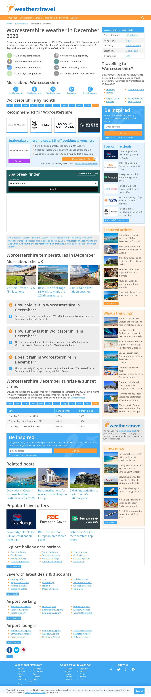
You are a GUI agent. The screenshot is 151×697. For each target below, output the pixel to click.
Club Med (78, 592)
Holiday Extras (80, 583)
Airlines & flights (19, 589)
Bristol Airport (18, 616)
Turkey (83, 680)
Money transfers (136, 98)
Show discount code (80, 163)
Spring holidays (50, 555)
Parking (68, 680)
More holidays (14, 570)
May (41, 105)
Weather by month (34, 93)
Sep (72, 105)
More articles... (111, 303)
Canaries (84, 672)
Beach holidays (18, 555)
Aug (64, 105)
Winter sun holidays (52, 565)
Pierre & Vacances (82, 586)
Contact (21, 675)
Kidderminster (77, 401)
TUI (44, 583)
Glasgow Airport (81, 613)
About (20, 672)
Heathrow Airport (51, 640)
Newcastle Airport (82, 616)
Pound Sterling (133, 45)
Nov (87, 105)
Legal (20, 680)
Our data (37, 672)
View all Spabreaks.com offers (86, 168)
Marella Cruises (50, 592)
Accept (139, 691)
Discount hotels (19, 592)
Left (128, 55)
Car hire (110, 101)
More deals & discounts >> (116, 220)
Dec (95, 105)
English (129, 40)
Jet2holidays (48, 586)
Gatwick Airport (81, 610)
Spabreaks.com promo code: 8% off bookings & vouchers (51, 144)
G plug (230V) (132, 50)
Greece (83, 675)
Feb (17, 105)
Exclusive (19, 164)
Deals (39, 17)
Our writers (38, 675)
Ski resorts (78, 565)
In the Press (33, 684)
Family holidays (18, 562)
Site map (22, 683)
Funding (36, 680)
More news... (110, 522)
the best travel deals (128, 431)
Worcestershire (21, 23)
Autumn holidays (50, 562)
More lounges (14, 646)
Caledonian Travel (82, 589)
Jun (49, 105)
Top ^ (9, 660)
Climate (68, 683)
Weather (12, 17)
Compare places (81, 562)
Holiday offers (18, 583)
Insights (63, 17)
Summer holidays (51, 559)
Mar (25, 105)
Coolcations (79, 559)
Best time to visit (15, 93)
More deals (13, 597)
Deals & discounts (90, 93)
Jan (10, 105)
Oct (79, 105)
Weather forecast (53, 93)
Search (74, 17)
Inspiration (50, 17)
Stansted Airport (19, 613)
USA (82, 683)
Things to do (134, 101)
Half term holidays (20, 565)
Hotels (109, 92)
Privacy (21, 678)
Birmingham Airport (52, 613)
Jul (56, 105)
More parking (14, 622)
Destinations (27, 17)
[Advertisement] (102, 7)
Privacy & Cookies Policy (35, 692)
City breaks (16, 559)
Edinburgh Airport (51, 616)
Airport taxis (112, 98)
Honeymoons (80, 555)
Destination (13, 183)
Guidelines (37, 678)
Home (9, 23)
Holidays (110, 89)
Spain (82, 678)
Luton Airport (49, 610)
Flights (68, 675)
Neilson (46, 589)
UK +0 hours (132, 35)
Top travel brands (20, 586)
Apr (33, 105)
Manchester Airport (21, 610)
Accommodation (136, 89)
